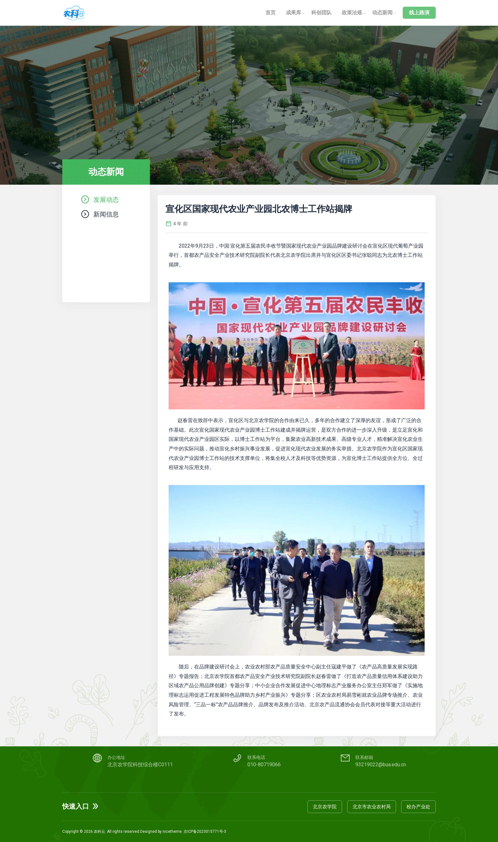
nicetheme (172, 831)
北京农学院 (325, 807)
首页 (271, 13)
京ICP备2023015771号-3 (205, 831)
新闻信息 (106, 214)
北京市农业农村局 (372, 807)
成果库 (293, 13)
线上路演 (419, 13)
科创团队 (321, 13)
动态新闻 (382, 13)
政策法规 (352, 13)
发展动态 (106, 199)
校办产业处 (418, 807)
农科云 (99, 831)
